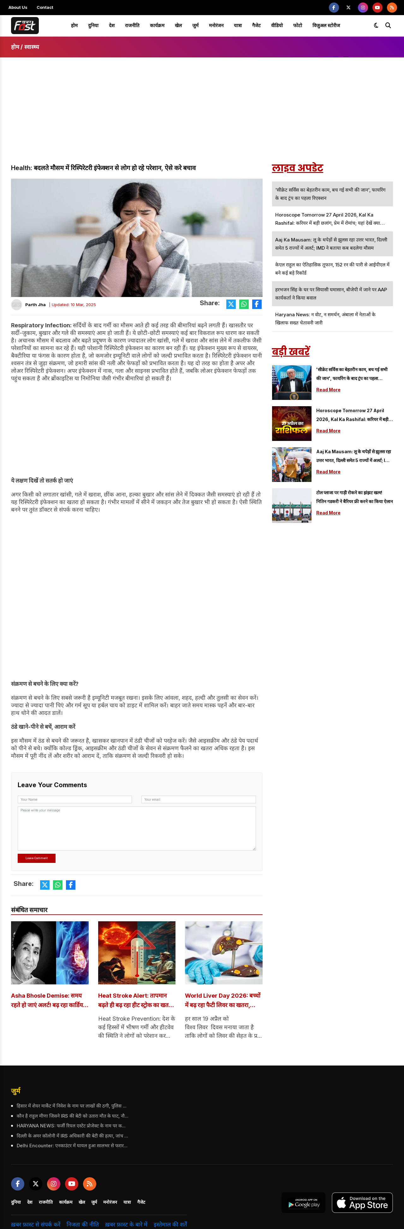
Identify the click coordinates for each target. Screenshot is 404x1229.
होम (74, 25)
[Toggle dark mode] (376, 25)
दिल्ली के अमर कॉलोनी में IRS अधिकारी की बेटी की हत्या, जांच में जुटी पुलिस (72, 1136)
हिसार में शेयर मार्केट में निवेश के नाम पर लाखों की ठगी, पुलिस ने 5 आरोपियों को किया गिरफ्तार (72, 1106)
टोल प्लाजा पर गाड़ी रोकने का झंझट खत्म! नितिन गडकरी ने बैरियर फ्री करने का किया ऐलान (354, 497)
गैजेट (256, 25)
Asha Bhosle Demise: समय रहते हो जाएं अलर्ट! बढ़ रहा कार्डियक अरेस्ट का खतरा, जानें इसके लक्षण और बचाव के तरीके (49, 1001)
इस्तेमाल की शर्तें (170, 1224)
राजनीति (132, 25)
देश (112, 25)
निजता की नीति (83, 1224)
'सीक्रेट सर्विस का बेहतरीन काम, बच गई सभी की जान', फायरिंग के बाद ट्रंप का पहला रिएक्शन (352, 375)
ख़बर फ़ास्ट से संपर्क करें (35, 1224)
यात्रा (238, 25)
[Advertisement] (202, 116)
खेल (178, 25)
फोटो (297, 25)
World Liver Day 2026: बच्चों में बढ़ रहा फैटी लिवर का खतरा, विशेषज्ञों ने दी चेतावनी (219, 1001)
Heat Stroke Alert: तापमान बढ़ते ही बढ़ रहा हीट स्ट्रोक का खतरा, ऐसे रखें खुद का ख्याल (135, 1001)
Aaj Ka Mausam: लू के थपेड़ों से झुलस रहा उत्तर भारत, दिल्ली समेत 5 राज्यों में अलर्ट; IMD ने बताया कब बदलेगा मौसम (354, 457)
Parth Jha (35, 304)
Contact (45, 7)
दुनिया (93, 25)
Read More (328, 389)
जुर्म (195, 25)
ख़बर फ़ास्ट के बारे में (126, 1224)
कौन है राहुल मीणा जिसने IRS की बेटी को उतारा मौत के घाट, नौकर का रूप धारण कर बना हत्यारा (72, 1116)
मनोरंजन (216, 25)
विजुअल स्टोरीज (326, 25)
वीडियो (277, 25)
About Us (18, 7)
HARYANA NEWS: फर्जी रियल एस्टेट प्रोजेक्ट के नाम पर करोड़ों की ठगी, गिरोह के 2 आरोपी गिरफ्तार (72, 1126)
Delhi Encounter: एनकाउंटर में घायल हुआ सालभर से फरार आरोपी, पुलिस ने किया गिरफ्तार (72, 1146)
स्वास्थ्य (31, 47)
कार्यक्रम (157, 25)
